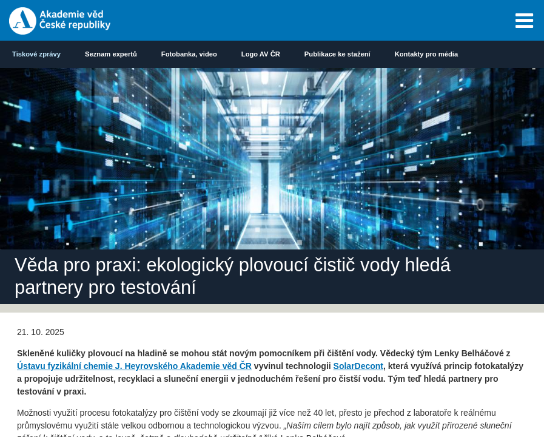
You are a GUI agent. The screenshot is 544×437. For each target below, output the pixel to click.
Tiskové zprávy (36, 54)
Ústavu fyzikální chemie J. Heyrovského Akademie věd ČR (134, 366)
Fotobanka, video (189, 54)
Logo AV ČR (260, 54)
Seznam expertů (111, 54)
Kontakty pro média (426, 54)
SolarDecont (358, 366)
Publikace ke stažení (337, 54)
